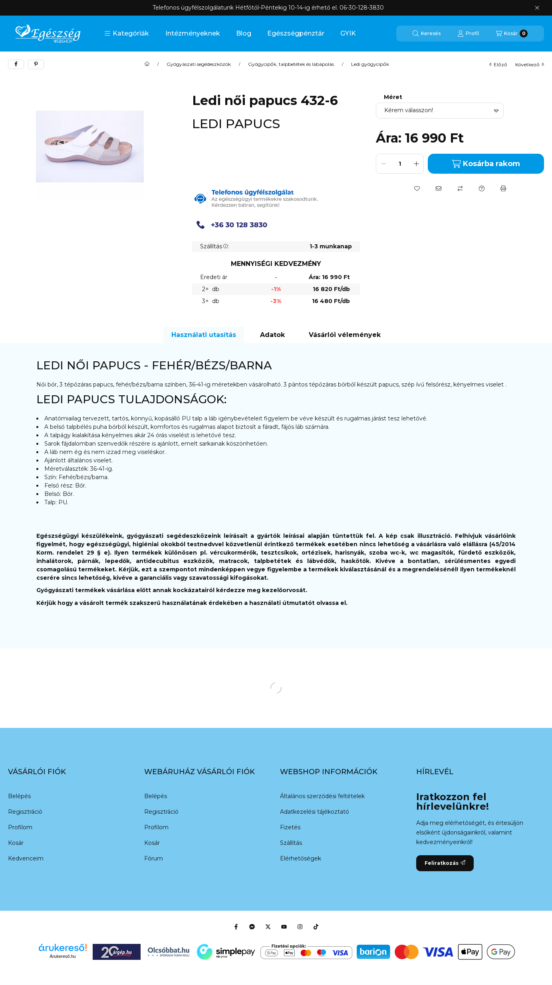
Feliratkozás (445, 863)
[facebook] (16, 64)
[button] (126, 34)
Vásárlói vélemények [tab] (345, 335)
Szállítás (291, 842)
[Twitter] (268, 927)
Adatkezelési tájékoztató (314, 811)
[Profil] (468, 34)
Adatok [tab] (272, 335)
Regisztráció (25, 811)
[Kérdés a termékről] (481, 188)
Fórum (153, 858)
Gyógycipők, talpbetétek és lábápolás (291, 64)
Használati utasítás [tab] (203, 335)
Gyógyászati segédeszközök (199, 64)
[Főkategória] (147, 64)
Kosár (16, 842)
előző (498, 64)
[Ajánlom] (438, 188)
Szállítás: (214, 246)
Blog (243, 33)
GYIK (348, 33)
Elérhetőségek (300, 858)
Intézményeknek (192, 33)
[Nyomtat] (503, 188)
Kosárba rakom (486, 163)
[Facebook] (236, 927)
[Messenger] (252, 927)
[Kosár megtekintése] (511, 34)
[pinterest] (36, 64)
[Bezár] (537, 8)
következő (529, 64)
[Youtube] (284, 927)
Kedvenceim (26, 858)
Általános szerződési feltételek (322, 796)
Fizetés (290, 827)
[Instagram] (300, 927)
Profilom (20, 827)
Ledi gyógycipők (370, 64)
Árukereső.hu (62, 956)
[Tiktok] (316, 927)
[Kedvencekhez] (417, 188)
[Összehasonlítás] (460, 188)
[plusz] (416, 163)
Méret (393, 97)
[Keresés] (426, 34)
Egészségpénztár (295, 33)
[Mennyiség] (400, 163)
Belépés (19, 796)
